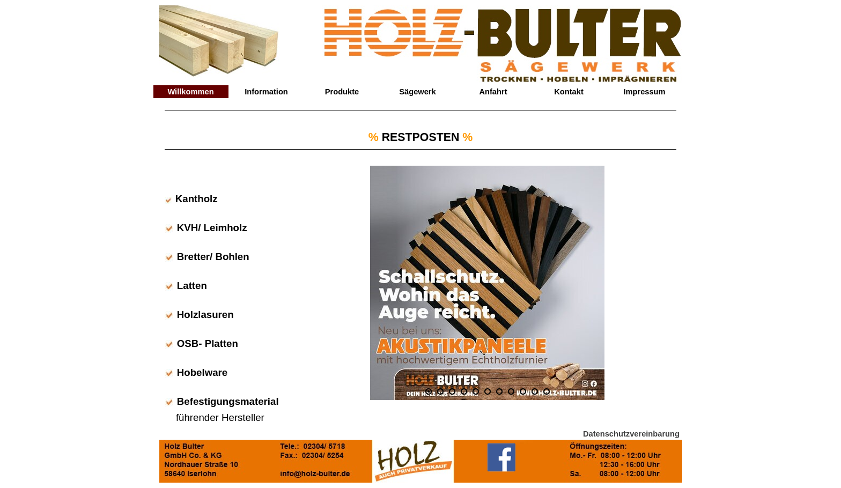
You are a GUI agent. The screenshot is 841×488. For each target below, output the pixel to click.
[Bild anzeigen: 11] (546, 391)
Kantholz (196, 198)
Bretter (193, 256)
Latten (192, 285)
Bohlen (232, 256)
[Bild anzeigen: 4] (464, 391)
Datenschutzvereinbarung (631, 434)
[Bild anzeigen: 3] (452, 391)
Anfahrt (493, 91)
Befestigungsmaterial (228, 401)
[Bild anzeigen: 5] (476, 391)
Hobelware (202, 372)
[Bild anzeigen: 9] (523, 391)
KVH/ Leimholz (212, 227)
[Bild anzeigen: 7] (499, 391)
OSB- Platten (207, 343)
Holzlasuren (205, 314)
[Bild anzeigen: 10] (535, 391)
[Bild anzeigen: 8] (511, 391)
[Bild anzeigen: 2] (440, 391)
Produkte (342, 91)
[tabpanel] (420, 136)
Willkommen (190, 91)
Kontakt (569, 91)
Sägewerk (417, 91)
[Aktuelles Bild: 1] (428, 391)
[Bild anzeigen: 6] (487, 391)
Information (266, 91)
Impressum (644, 91)
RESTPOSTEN (421, 137)
